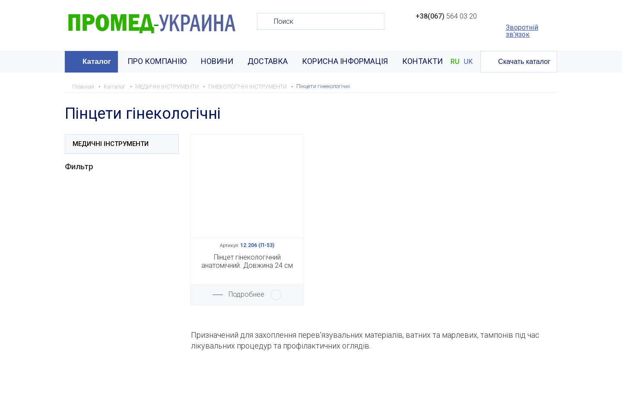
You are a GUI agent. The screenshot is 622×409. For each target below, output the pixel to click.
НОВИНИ (217, 61)
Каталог (97, 61)
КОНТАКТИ (422, 61)
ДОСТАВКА (268, 61)
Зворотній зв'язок (522, 31)
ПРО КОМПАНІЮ (157, 61)
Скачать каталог (524, 61)
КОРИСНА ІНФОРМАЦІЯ (345, 61)
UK (468, 61)
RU (455, 61)
